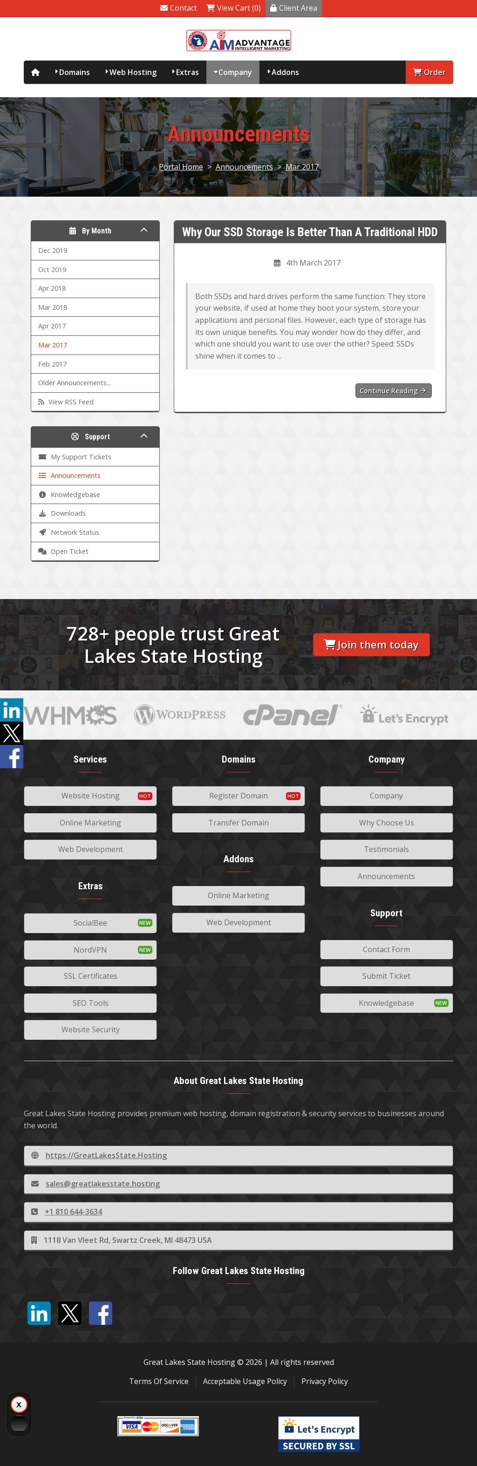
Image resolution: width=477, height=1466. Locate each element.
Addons (285, 72)
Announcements (244, 167)
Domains (74, 72)
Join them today (371, 644)
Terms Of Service (159, 1381)
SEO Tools (91, 1003)
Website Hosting (90, 796)
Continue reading (392, 390)
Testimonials (386, 849)
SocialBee (90, 923)
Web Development (90, 849)
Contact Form (386, 949)
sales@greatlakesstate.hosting (95, 1184)
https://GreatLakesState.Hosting (99, 1155)
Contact (178, 8)
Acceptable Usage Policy (245, 1381)
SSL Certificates (90, 976)
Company (235, 72)
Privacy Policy (324, 1381)
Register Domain (238, 796)
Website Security (90, 1029)
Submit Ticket (386, 976)
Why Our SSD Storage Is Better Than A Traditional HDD (310, 232)
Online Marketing (90, 823)
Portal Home (181, 167)
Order (429, 72)
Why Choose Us (386, 823)
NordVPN (90, 950)
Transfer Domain (238, 823)
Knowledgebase (386, 1003)
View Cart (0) (233, 8)
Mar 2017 (302, 167)
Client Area (293, 8)
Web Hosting (133, 72)
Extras (187, 72)
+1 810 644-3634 (66, 1212)
